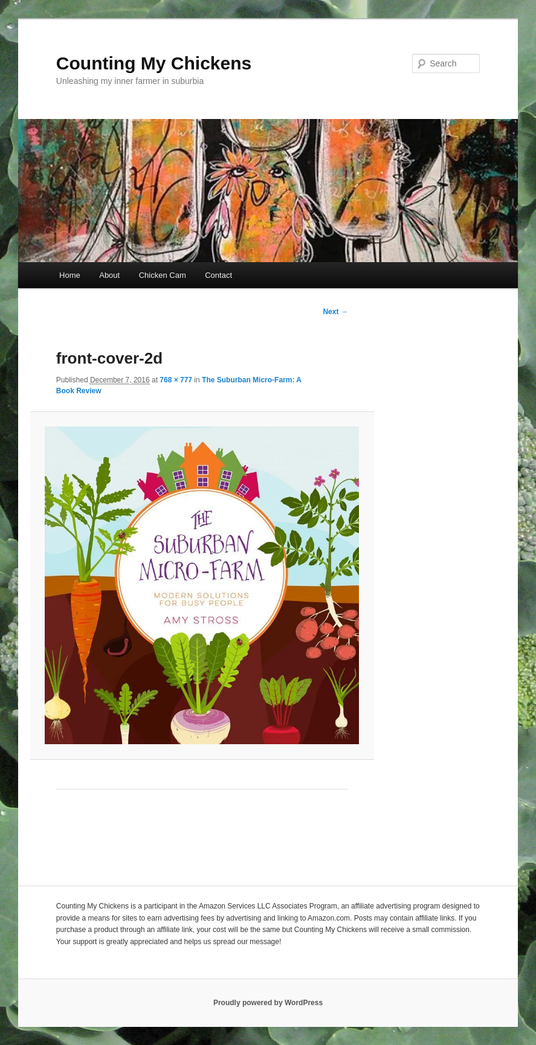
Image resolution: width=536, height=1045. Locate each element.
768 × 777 (176, 380)
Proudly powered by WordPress (268, 1002)
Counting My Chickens (153, 63)
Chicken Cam (162, 275)
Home (69, 275)
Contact (218, 275)
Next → (335, 311)
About (109, 275)
